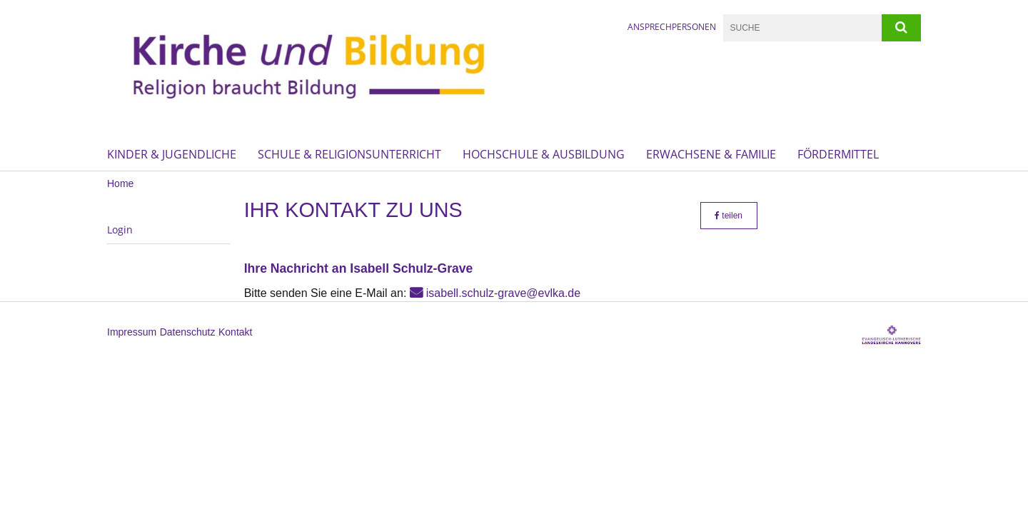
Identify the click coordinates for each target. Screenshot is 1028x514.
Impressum (131, 332)
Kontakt (235, 332)
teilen (728, 216)
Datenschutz (188, 332)
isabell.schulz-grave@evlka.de (503, 293)
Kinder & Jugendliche (171, 154)
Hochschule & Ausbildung (544, 154)
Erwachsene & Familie (711, 154)
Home (120, 183)
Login (120, 229)
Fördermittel (838, 154)
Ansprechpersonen (672, 27)
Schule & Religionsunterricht (349, 154)
